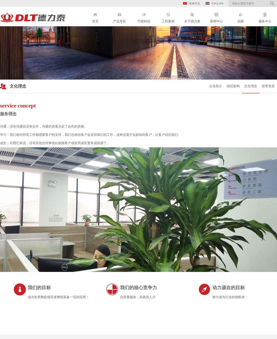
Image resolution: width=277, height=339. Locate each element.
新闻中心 (216, 16)
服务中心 (265, 16)
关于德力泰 (192, 16)
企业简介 (215, 86)
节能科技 (144, 16)
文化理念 (250, 86)
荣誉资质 (268, 86)
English (214, 3)
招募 (241, 16)
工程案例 (168, 16)
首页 (95, 16)
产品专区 (119, 16)
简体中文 (191, 3)
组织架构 (233, 86)
